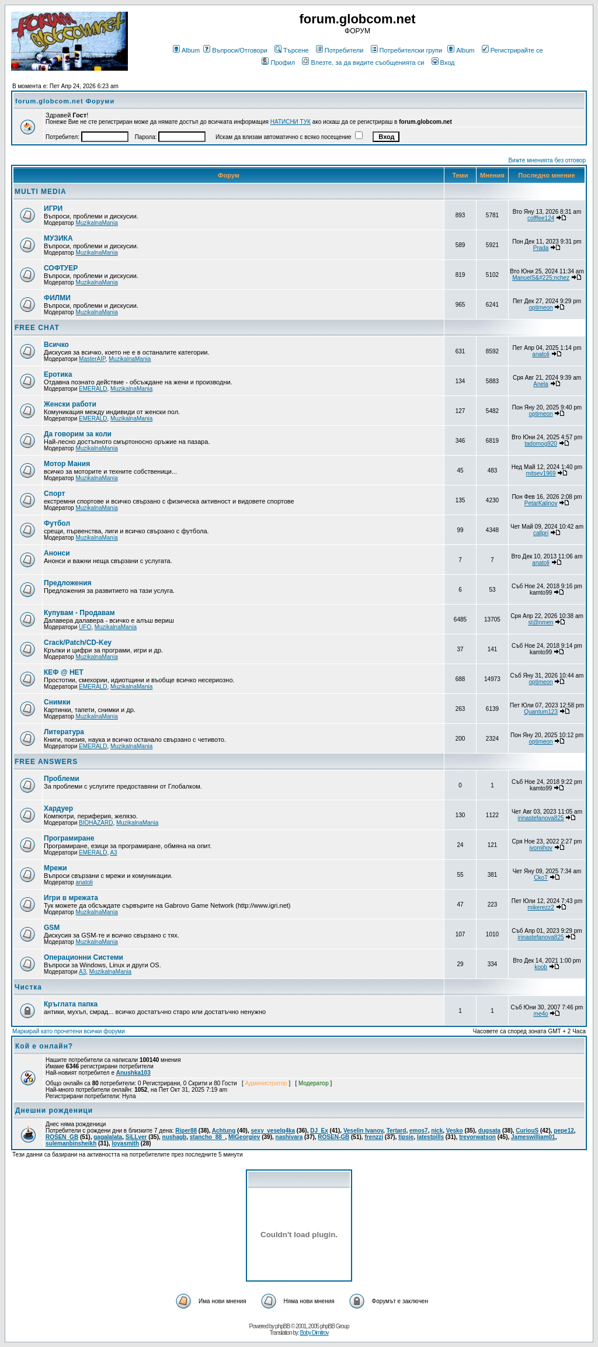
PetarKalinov (541, 503)
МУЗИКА (58, 238)
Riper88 (186, 1130)
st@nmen (541, 622)
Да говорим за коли (78, 434)
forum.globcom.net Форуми (64, 101)
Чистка (28, 987)
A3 (113, 852)
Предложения (68, 583)
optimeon (541, 307)
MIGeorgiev (244, 1137)
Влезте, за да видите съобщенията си (363, 62)
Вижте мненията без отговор (547, 160)
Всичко (56, 345)
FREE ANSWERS (46, 762)
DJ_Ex (319, 1130)
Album (186, 50)
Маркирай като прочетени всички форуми (68, 1031)
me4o (541, 1014)
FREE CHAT (37, 328)
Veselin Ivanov (363, 1130)
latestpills (430, 1137)
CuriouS (527, 1130)
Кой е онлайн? (44, 1046)
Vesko (454, 1130)
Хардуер (58, 808)
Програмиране (69, 838)
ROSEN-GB (333, 1137)
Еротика (58, 374)
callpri (540, 533)
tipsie (405, 1137)
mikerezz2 (540, 907)
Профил (278, 62)
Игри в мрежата (71, 898)
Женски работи (70, 404)
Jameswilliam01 (533, 1137)
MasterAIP (92, 359)
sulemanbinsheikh (71, 1143)
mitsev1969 (541, 473)
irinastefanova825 (541, 818)
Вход (443, 62)
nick (437, 1130)
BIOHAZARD (96, 823)
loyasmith (125, 1143)
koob (540, 967)
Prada (541, 248)
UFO (85, 627)
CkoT (541, 877)
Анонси (57, 553)
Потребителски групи (407, 50)
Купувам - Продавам (79, 613)
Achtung (224, 1130)
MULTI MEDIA (41, 192)
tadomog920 (540, 443)
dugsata (489, 1130)
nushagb (174, 1137)
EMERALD (93, 389)
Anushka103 (133, 1073)
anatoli (540, 354)
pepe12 (563, 1130)
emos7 (418, 1130)
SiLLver (136, 1137)
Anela (540, 384)
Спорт (54, 493)
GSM (52, 928)
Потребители (340, 50)
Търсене (291, 50)
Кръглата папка (71, 1004)
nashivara (289, 1137)
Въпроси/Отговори (235, 50)
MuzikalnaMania (96, 223)
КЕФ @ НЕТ (64, 672)
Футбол (57, 523)
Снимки (57, 702)
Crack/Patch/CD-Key (78, 642)
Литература (64, 732)
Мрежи (55, 868)
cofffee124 (540, 218)
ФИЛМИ (57, 298)
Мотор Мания (67, 464)
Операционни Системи (83, 957)
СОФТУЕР (61, 268)
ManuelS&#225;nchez (540, 278)
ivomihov (540, 848)
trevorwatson (477, 1137)
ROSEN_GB (62, 1137)
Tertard (396, 1130)
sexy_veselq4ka (273, 1130)
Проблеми (61, 779)
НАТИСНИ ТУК (290, 122)
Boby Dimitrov (314, 1332)
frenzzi (373, 1137)
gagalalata (107, 1137)
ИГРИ (53, 208)
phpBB (282, 1326)
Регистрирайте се (512, 50)
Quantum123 (541, 712)
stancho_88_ (207, 1137)
